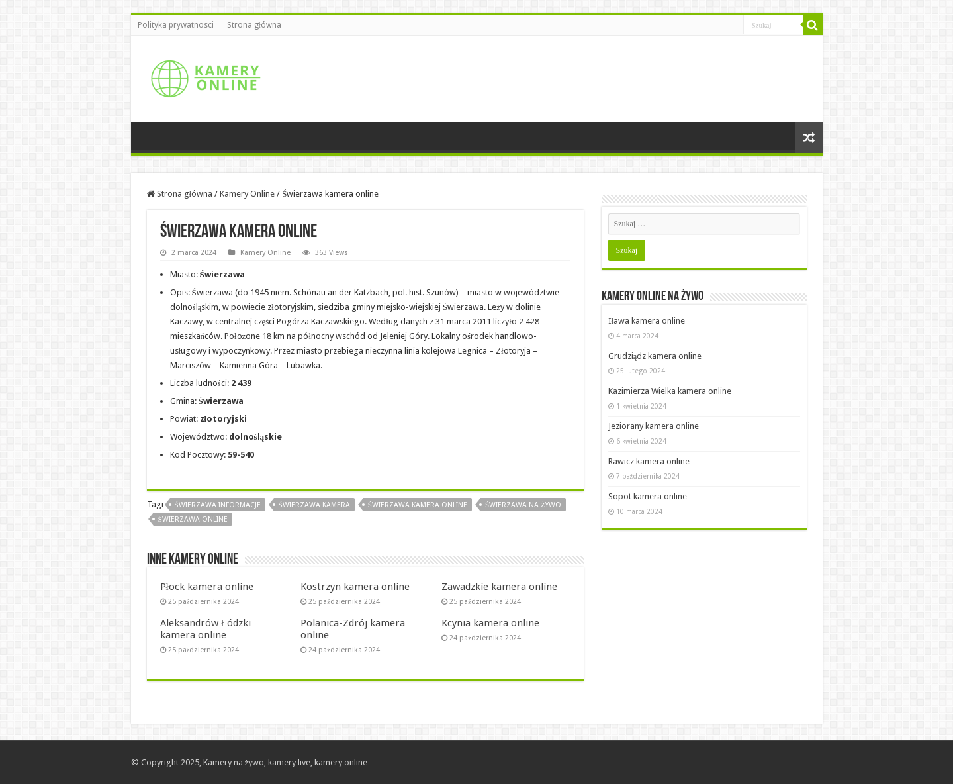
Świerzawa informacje (218, 505)
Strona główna (254, 25)
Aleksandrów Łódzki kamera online (205, 629)
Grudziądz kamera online (655, 356)
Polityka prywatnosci (176, 25)
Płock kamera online (206, 587)
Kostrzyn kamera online (355, 587)
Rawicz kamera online (649, 461)
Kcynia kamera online (490, 623)
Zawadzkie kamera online (499, 587)
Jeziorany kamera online (653, 426)
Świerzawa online (193, 519)
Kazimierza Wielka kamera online (669, 391)
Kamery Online (247, 194)
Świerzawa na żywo (523, 505)
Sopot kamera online (647, 496)
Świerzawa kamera (314, 505)
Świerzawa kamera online (417, 505)
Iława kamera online (647, 321)
